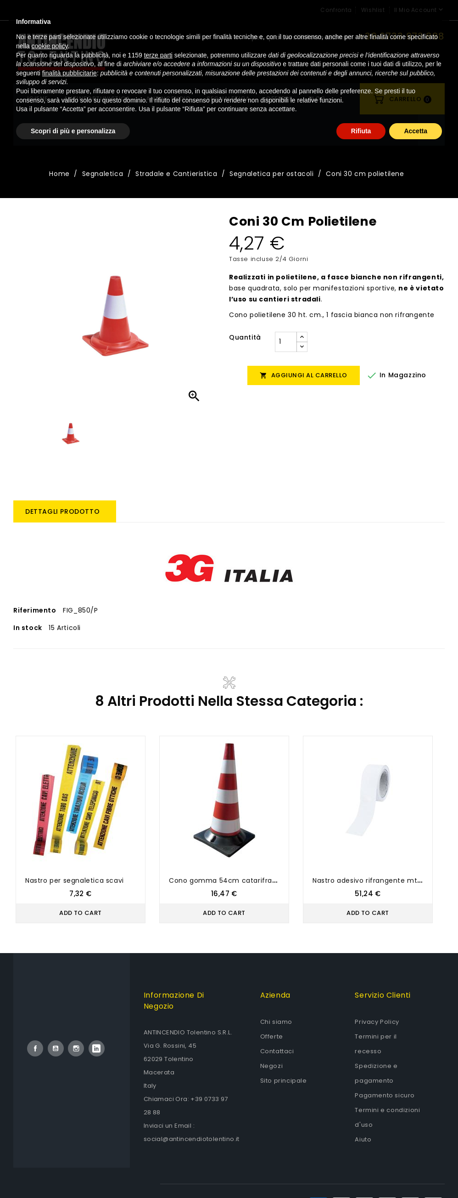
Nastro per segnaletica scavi (74, 880)
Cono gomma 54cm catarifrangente (233, 880)
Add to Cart (80, 912)
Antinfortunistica (97, 98)
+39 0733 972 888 (401, 36)
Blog (317, 98)
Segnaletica (228, 98)
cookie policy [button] (49, 1088)
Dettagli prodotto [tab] (62, 511)
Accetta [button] (415, 1172)
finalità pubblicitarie (69, 1115)
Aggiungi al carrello (303, 375)
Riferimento (34, 610)
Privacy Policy (377, 1021)
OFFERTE (279, 98)
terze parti (158, 1097)
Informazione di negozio (174, 1000)
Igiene (37, 98)
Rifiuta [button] (361, 1172)
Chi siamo (276, 1021)
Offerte (271, 1036)
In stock (27, 627)
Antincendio (168, 98)
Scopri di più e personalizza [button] (73, 1172)
